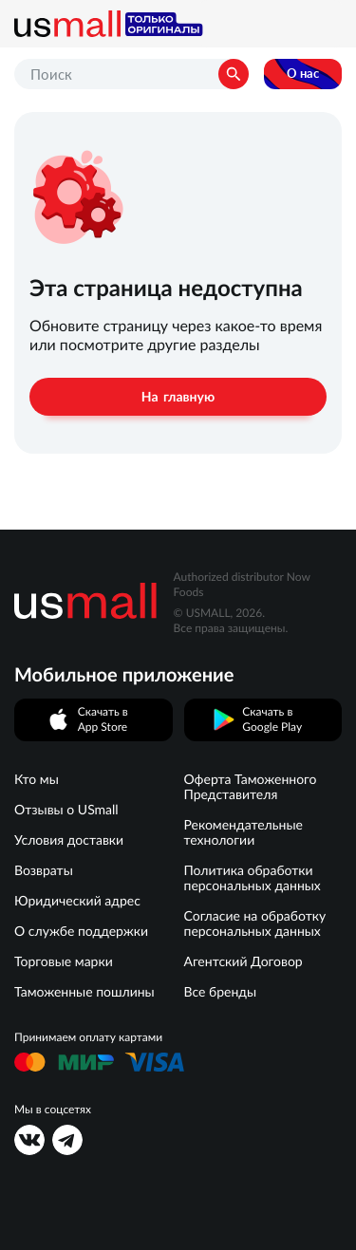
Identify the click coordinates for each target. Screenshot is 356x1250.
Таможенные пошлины (84, 991)
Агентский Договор (243, 961)
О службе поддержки (81, 931)
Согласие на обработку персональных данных (255, 923)
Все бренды (220, 991)
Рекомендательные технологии (243, 832)
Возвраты (43, 870)
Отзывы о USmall (66, 809)
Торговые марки (63, 961)
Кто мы (36, 779)
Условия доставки (68, 840)
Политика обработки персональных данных (252, 878)
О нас (303, 73)
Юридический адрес (77, 900)
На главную (178, 396)
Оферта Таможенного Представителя (250, 787)
